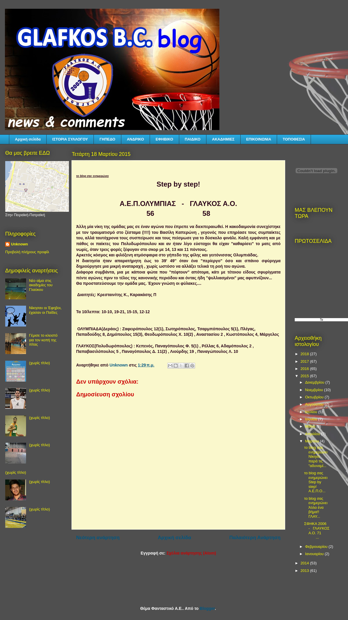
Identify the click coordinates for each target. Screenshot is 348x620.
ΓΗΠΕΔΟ (107, 139)
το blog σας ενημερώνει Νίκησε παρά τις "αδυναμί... (315, 456)
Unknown (19, 244)
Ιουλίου (311, 412)
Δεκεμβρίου (315, 382)
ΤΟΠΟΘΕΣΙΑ (294, 139)
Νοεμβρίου (314, 390)
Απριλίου (313, 434)
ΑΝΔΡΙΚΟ (135, 139)
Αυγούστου (315, 404)
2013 (305, 570)
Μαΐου (310, 426)
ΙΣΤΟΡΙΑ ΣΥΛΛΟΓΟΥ (70, 139)
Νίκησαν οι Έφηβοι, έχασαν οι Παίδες (45, 310)
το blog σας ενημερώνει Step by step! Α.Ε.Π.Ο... (315, 482)
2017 (305, 361)
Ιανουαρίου (315, 554)
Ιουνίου (311, 419)
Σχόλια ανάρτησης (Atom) (191, 553)
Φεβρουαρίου (317, 546)
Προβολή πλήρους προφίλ (27, 252)
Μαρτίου (312, 441)
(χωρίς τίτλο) (39, 363)
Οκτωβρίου (315, 397)
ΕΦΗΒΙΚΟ (164, 139)
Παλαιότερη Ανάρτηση (255, 537)
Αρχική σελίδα (28, 139)
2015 (305, 376)
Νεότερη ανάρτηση (98, 537)
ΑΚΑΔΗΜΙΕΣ (223, 139)
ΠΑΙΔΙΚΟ (192, 139)
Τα (321, 319)
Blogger (207, 608)
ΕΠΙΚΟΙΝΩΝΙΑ (258, 139)
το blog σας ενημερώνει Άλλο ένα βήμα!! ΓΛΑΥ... (316, 507)
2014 (305, 563)
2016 (305, 368)
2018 (305, 354)
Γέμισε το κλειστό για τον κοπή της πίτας (43, 340)
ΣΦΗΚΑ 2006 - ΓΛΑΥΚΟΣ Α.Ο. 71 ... (316, 530)
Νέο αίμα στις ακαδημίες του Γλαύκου (40, 285)
